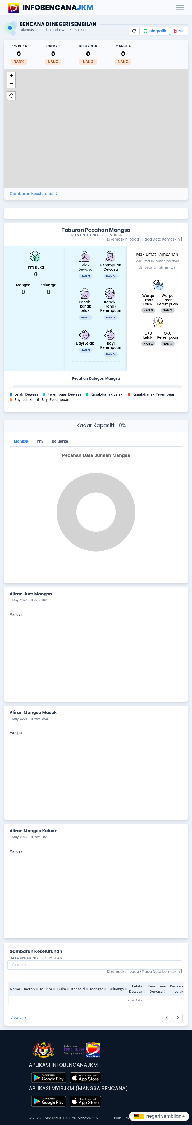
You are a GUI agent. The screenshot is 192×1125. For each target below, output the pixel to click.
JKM (50, 7)
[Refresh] (134, 31)
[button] (11, 76)
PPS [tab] (39, 441)
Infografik (155, 31)
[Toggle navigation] (180, 8)
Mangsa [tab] (21, 441)
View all (18, 1017)
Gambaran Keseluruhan (34, 193)
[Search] (94, 965)
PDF (179, 31)
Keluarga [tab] (60, 441)
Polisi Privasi (124, 1117)
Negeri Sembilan (157, 1116)
